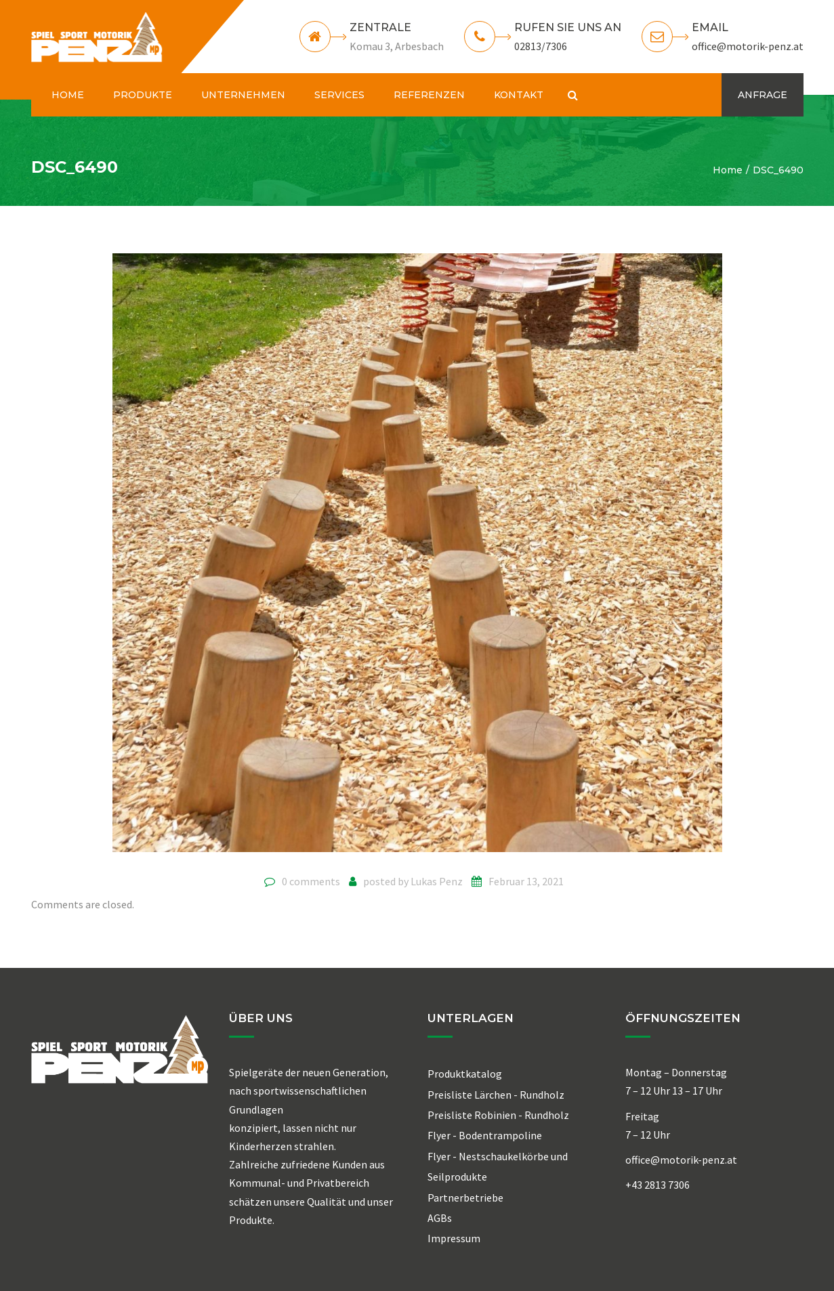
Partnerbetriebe (465, 1197)
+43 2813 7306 (657, 1184)
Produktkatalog (465, 1073)
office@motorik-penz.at (748, 46)
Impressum (454, 1238)
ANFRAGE (762, 95)
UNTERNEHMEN (243, 95)
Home (728, 170)
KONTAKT (518, 95)
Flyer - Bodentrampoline (485, 1135)
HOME (67, 95)
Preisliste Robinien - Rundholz (498, 1115)
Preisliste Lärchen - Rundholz (496, 1094)
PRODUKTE (142, 95)
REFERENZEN (429, 95)
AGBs (440, 1218)
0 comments (311, 881)
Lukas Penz (437, 881)
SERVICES (339, 95)
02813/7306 (540, 46)
